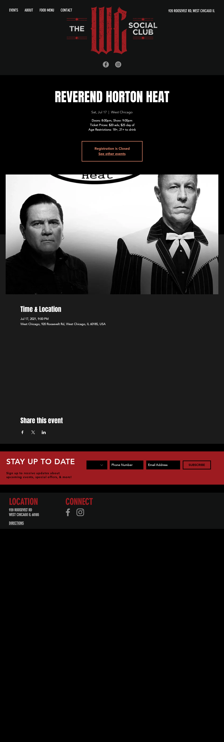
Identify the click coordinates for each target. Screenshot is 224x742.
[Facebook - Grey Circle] (106, 64)
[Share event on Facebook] (22, 432)
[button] (28, 10)
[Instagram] (80, 512)
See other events (112, 154)
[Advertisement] (50, 591)
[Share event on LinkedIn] (44, 432)
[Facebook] (68, 512)
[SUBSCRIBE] (197, 465)
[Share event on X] (33, 432)
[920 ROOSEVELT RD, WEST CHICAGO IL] (173, 11)
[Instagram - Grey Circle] (118, 64)
